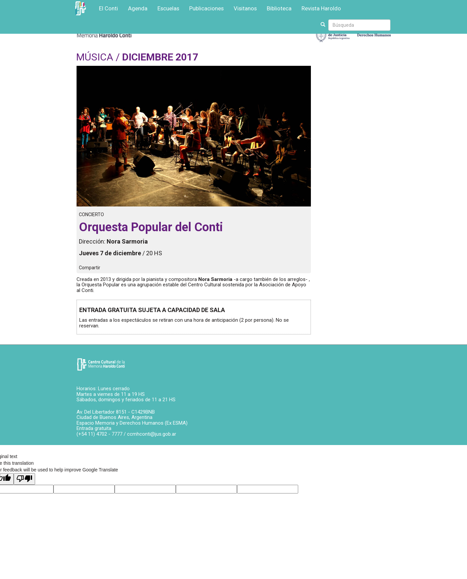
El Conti (108, 8)
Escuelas (168, 8)
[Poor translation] (24, 479)
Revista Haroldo (321, 8)
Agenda (137, 8)
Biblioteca (279, 8)
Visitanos (245, 8)
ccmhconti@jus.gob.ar (151, 434)
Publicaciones (206, 8)
